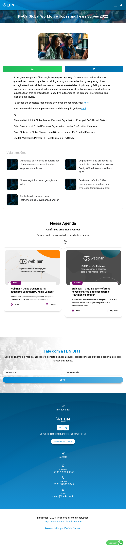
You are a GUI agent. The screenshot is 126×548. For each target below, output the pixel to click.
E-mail (63, 493)
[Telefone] (63, 477)
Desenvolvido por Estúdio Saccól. (63, 528)
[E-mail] (63, 489)
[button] (32, 69)
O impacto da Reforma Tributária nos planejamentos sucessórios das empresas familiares (40, 164)
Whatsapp (63, 469)
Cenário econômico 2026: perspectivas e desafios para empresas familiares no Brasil (95, 184)
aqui (83, 108)
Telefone (63, 481)
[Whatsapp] (63, 465)
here (86, 102)
